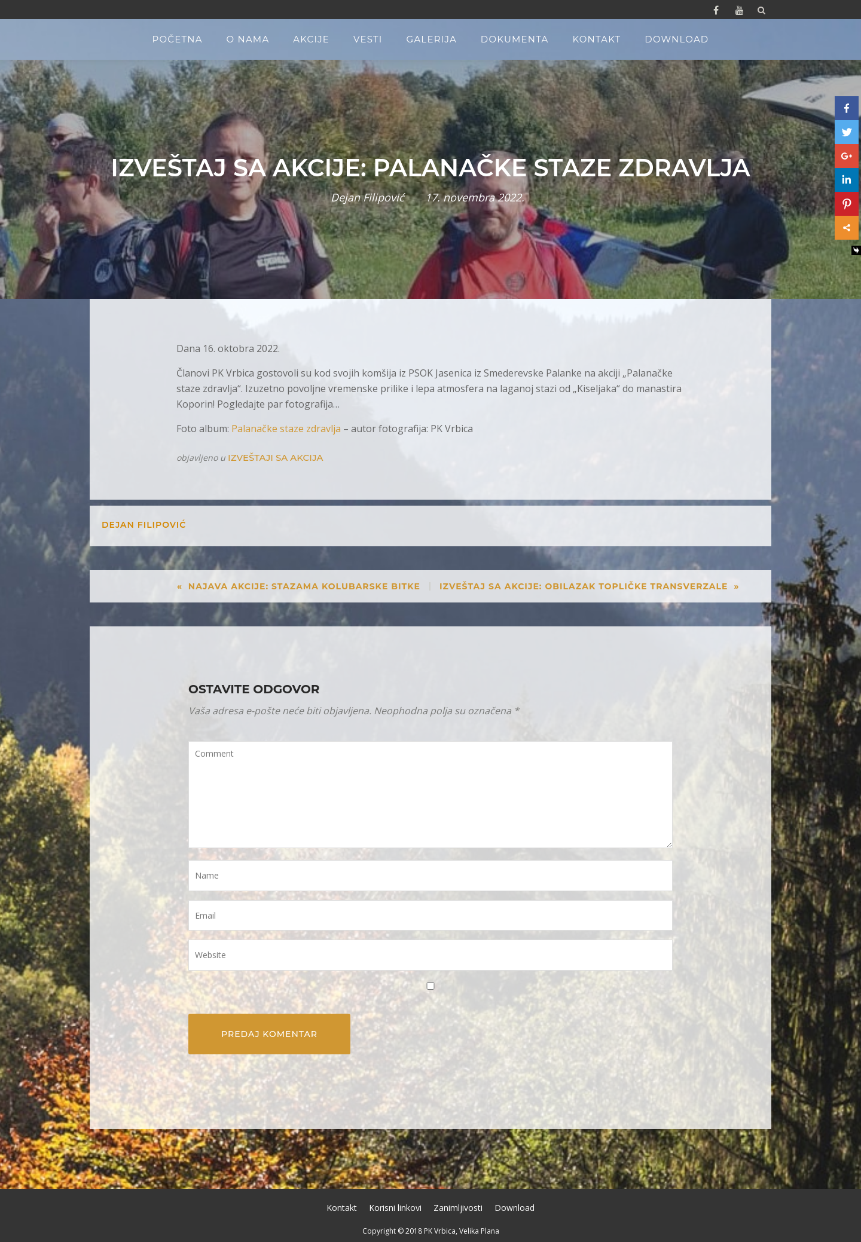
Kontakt (596, 39)
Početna (177, 39)
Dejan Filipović (367, 197)
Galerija (432, 39)
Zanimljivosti (458, 1207)
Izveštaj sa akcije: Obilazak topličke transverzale (583, 586)
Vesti (368, 39)
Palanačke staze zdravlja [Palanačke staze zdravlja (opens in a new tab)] (286, 428)
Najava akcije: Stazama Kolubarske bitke (304, 586)
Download (677, 39)
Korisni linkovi (395, 1207)
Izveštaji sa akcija (275, 457)
